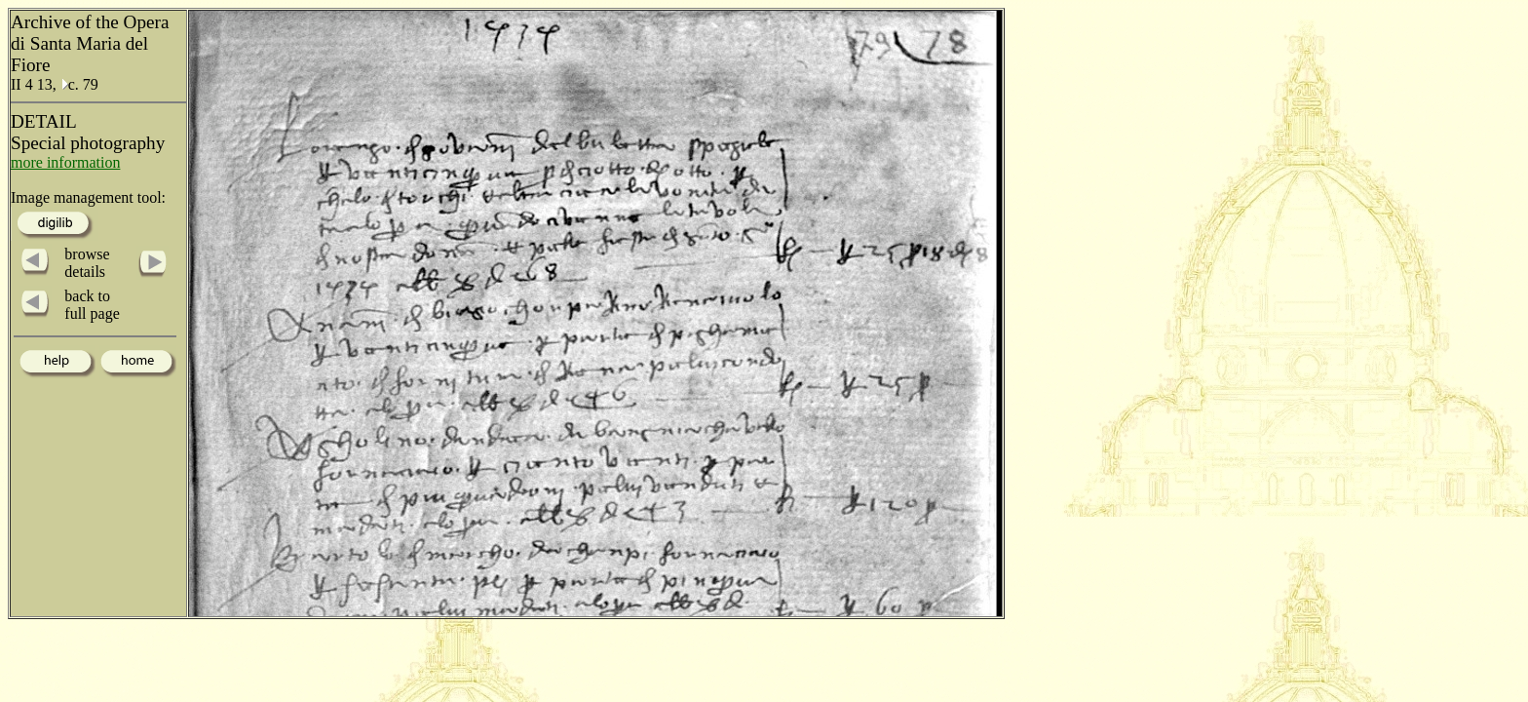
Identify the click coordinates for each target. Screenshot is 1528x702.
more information (65, 162)
